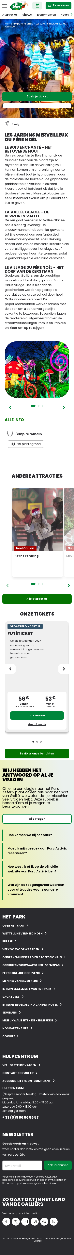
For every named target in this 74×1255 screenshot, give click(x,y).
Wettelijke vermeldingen (22, 933)
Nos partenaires (15, 1028)
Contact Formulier (18, 1073)
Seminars (9, 1013)
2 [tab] (38, 406)
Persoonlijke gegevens (21, 973)
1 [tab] (33, 406)
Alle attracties (37, 599)
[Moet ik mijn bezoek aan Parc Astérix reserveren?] (37, 851)
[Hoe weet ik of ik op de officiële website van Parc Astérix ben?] (37, 869)
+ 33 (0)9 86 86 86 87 (20, 1117)
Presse (7, 941)
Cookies (8, 1036)
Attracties (10, 15)
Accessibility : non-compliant (26, 1081)
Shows (27, 15)
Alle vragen (37, 819)
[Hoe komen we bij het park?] (29, 835)
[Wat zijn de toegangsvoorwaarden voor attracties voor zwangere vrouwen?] (37, 890)
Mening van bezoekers (20, 981)
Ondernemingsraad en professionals (32, 957)
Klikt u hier (60, 1179)
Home (8, 23)
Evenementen (46, 15)
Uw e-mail (13, 1166)
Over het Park (13, 926)
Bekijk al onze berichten (37, 753)
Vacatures (11, 997)
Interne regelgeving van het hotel (30, 1005)
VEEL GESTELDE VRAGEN (19, 1065)
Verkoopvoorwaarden (20, 949)
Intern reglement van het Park (26, 989)
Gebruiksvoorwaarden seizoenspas (31, 965)
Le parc (18, 23)
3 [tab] (42, 406)
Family (29, 23)
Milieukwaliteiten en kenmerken (27, 1020)
